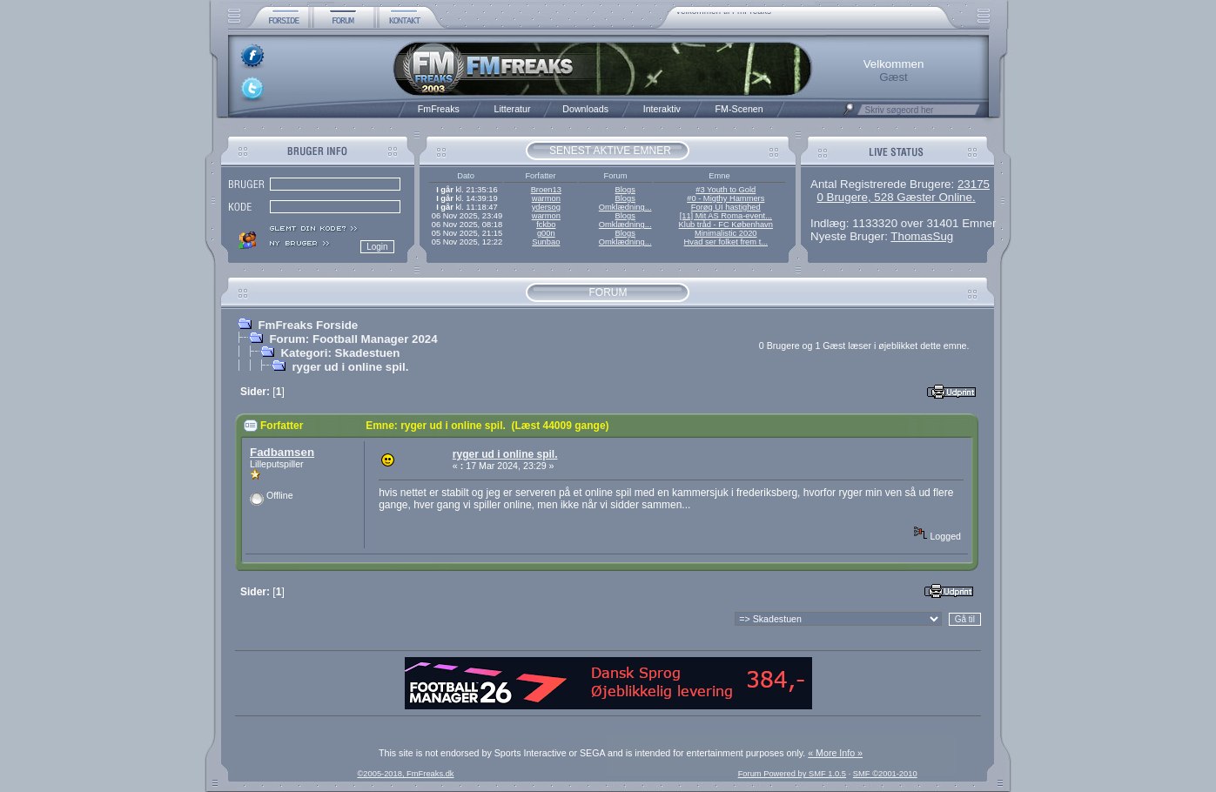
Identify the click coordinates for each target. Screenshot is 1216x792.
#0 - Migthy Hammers (725, 198)
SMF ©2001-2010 (885, 773)
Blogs (625, 189)
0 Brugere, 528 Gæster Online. (895, 197)
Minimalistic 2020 (726, 233)
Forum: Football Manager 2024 (353, 339)
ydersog (546, 207)
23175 (973, 184)
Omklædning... (625, 207)
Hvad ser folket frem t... (726, 242)
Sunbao (546, 242)
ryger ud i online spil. (350, 366)
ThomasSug (921, 236)
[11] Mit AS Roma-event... (726, 215)
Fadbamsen (282, 452)
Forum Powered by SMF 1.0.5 (792, 773)
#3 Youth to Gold (725, 189)
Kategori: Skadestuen (340, 352)
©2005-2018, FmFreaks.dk (405, 773)
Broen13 (546, 189)
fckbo (545, 224)
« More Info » (835, 753)
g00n (546, 233)
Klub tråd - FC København (726, 224)
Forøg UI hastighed (726, 207)
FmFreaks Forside (308, 325)
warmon (546, 198)
